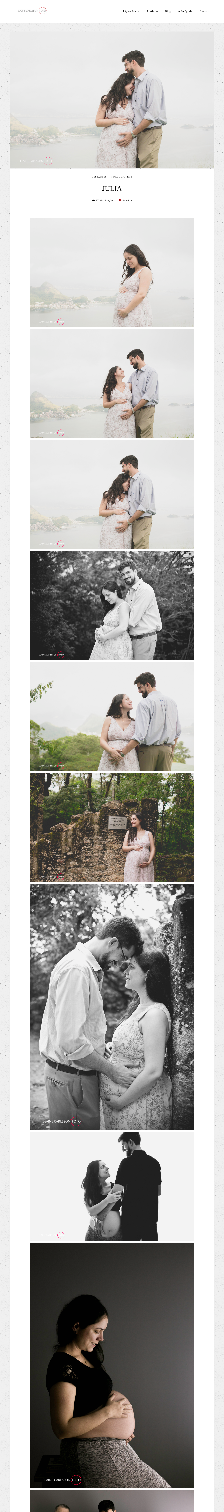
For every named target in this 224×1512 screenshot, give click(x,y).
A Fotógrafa (185, 11)
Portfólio (152, 11)
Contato (204, 11)
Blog (168, 11)
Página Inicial (131, 11)
